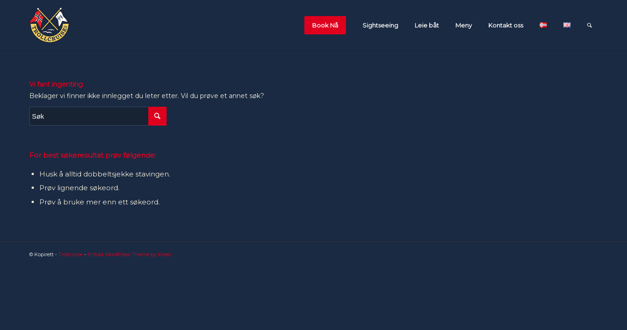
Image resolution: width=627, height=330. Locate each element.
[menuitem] (327, 25)
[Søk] (589, 25)
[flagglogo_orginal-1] (49, 25)
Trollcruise (70, 254)
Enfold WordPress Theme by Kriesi (129, 254)
